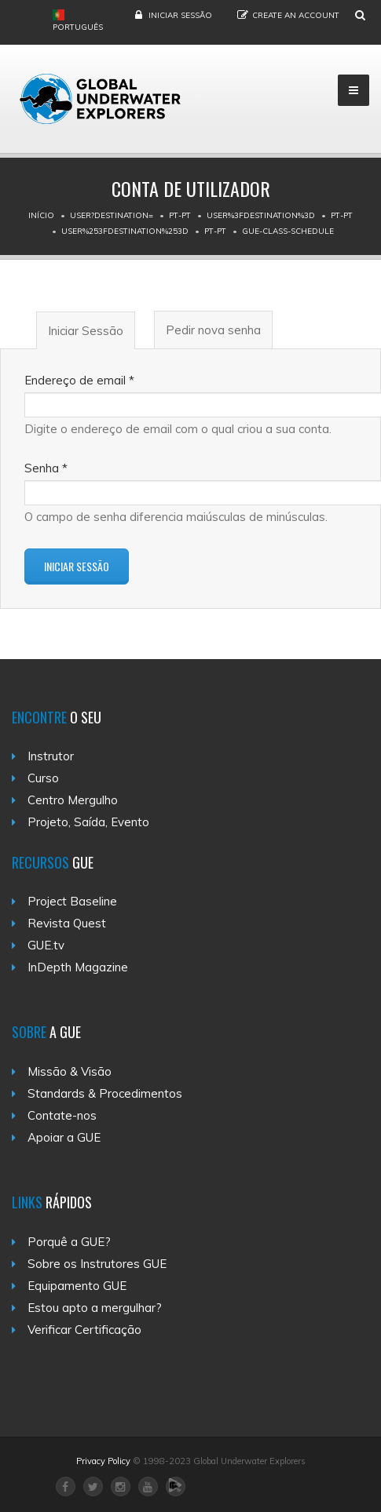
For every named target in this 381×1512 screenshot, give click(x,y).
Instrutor (50, 756)
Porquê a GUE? (69, 1241)
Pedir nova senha (213, 329)
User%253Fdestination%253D (125, 231)
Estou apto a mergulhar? (94, 1307)
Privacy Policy (103, 1461)
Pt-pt (180, 215)
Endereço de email (79, 380)
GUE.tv (45, 945)
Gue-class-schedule (288, 231)
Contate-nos (62, 1115)
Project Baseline (72, 901)
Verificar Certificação (84, 1329)
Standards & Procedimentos (104, 1093)
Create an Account (295, 15)
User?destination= (111, 215)
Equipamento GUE (76, 1285)
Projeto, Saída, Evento (88, 821)
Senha (46, 468)
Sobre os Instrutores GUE (97, 1263)
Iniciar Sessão (180, 15)
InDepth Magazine (77, 967)
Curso (43, 778)
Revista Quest (66, 923)
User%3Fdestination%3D (261, 215)
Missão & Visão (69, 1071)
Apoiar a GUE (64, 1137)
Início (41, 215)
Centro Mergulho (72, 799)
